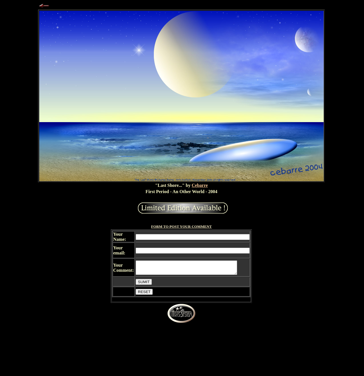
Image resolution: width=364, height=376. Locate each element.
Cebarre (200, 185)
